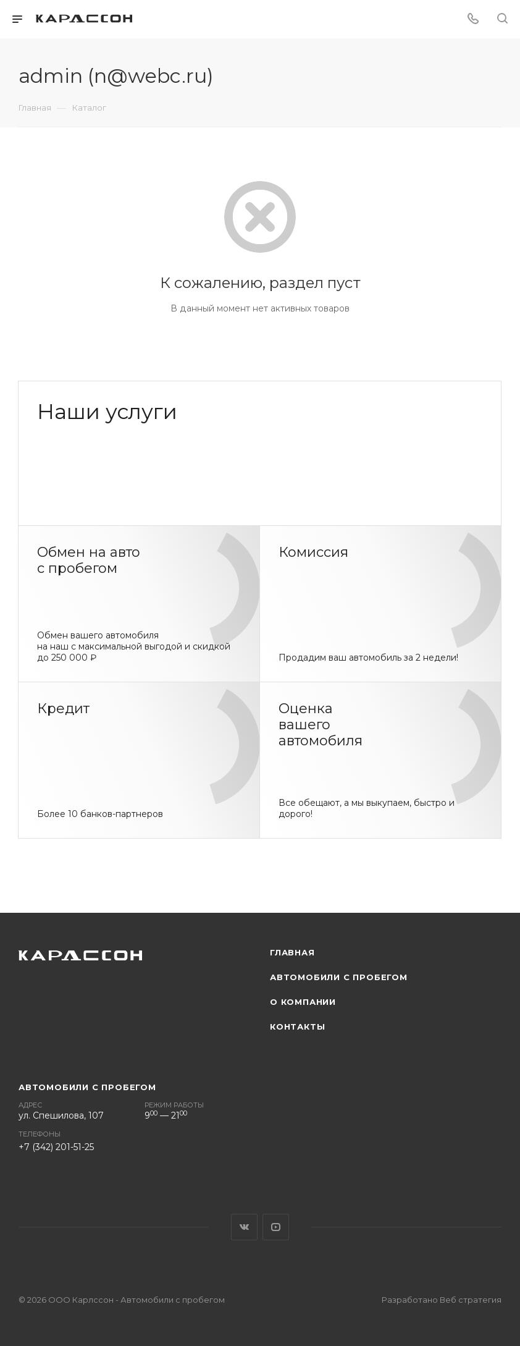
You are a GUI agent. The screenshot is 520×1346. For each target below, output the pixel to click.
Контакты (297, 1026)
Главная (292, 952)
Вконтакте (244, 1227)
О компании (303, 1002)
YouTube (275, 1227)
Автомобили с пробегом (339, 977)
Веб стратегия (470, 1300)
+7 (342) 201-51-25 (56, 1147)
